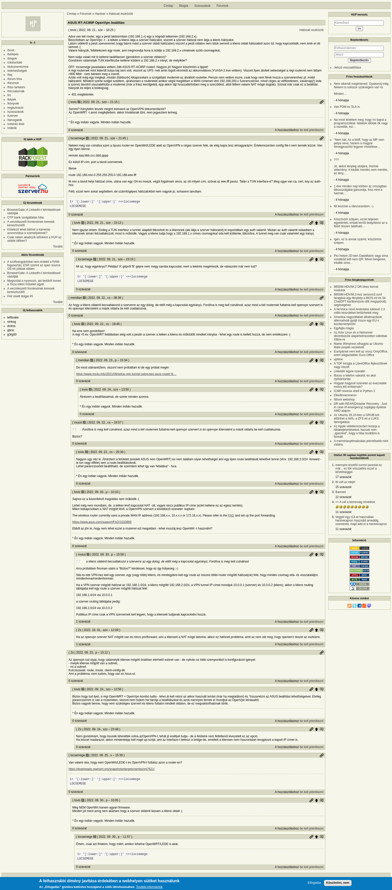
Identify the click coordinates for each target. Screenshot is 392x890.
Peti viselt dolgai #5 (20, 296)
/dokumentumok (17, 66)
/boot (10, 50)
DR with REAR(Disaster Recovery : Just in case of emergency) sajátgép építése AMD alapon (360, 407)
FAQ (231, 515)
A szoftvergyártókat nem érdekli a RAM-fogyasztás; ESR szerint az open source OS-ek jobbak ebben (33, 265)
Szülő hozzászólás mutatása (321, 222)
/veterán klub (15, 124)
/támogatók (14, 120)
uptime (338, 359)
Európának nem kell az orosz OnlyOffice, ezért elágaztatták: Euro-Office (361, 353)
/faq (9, 74)
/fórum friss (14, 79)
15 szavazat (343, 487)
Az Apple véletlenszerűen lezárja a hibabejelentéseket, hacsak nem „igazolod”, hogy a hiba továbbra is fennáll (357, 431)
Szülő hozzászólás (316, 222)
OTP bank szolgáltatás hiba (25, 217)
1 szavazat (83, 621)
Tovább (58, 246)
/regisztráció (15, 108)
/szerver (12, 116)
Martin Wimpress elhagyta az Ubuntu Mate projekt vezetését (358, 345)
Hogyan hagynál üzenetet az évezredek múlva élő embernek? (360, 385)
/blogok (12, 58)
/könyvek (13, 103)
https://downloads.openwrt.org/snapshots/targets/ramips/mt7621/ (111, 769)
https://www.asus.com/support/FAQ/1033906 (102, 522)
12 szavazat (343, 497)
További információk (149, 887)
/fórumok (13, 83)
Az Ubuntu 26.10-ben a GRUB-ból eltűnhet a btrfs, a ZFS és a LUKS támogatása (356, 418)
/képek (11, 99)
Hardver (100, 14)
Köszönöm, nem (338, 883)
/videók (12, 128)
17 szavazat (343, 477)
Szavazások (202, 6)
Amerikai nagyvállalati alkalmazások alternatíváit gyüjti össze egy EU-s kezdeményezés (358, 320)
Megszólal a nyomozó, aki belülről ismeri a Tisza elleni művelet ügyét (34, 282)
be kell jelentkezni (312, 130)
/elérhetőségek (17, 70)
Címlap (168, 6)
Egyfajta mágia (344, 328)
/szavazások (15, 112)
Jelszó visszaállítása (347, 67)
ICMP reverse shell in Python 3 (354, 391)
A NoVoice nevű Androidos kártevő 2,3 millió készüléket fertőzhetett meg (359, 311)
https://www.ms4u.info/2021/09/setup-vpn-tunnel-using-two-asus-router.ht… (126, 374)
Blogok (183, 6)
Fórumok (222, 6)
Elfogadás (314, 883)
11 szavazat (343, 512)
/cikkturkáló (14, 62)
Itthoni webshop (344, 399)
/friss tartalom (16, 87)
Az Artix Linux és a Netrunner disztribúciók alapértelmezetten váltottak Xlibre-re (360, 336)
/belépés (12, 54)
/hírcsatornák (15, 91)
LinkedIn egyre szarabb (349, 371)
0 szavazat (75, 130)
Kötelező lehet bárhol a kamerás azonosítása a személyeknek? (28, 231)
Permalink (321, 102)
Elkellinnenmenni (345, 395)
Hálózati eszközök (121, 14)
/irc (9, 95)
